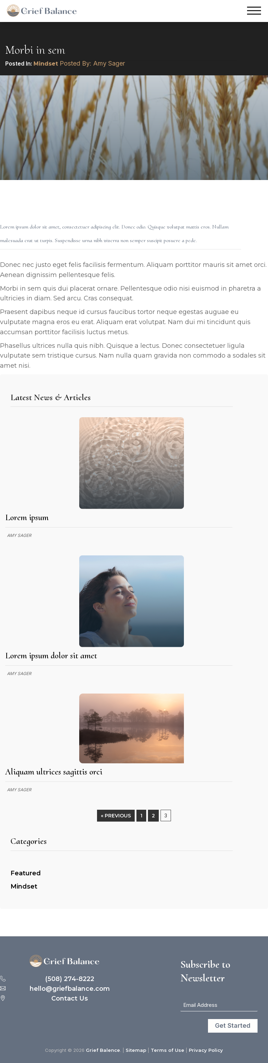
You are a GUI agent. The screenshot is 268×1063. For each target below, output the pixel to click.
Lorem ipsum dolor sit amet (51, 655)
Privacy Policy (206, 1050)
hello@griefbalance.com (70, 989)
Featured (25, 873)
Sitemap (136, 1050)
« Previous (116, 816)
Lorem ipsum (27, 517)
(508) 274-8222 (69, 979)
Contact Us (69, 998)
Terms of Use (167, 1050)
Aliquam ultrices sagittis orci (53, 771)
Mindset (46, 63)
